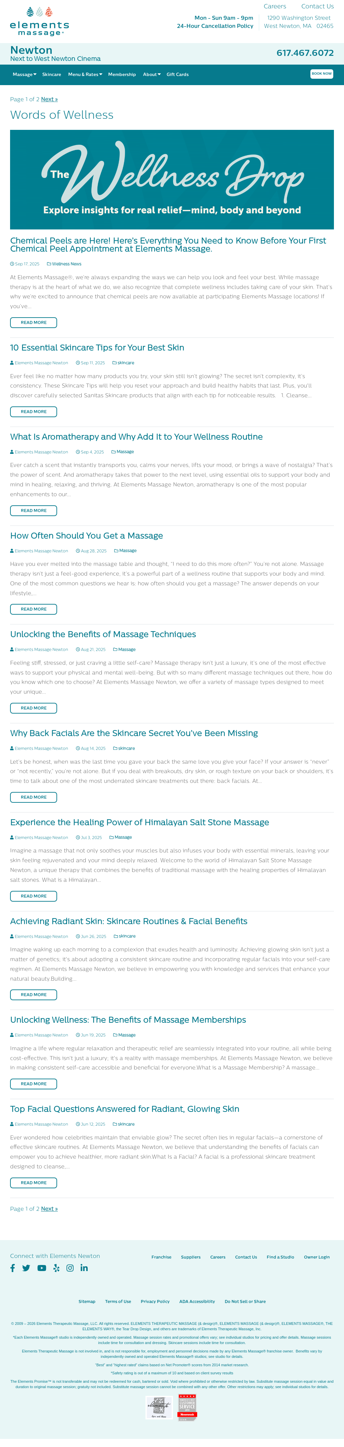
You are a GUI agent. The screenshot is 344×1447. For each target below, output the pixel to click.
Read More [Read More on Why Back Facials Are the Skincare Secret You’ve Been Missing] (34, 798)
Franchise (161, 1258)
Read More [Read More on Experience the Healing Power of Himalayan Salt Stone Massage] (34, 897)
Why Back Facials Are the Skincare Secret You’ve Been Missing (134, 734)
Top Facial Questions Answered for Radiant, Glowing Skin (124, 1110)
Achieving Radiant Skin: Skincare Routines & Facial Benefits (128, 922)
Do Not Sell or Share (245, 1302)
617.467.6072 (305, 53)
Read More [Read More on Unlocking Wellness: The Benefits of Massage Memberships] (34, 1084)
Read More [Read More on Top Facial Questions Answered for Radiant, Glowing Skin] (34, 1183)
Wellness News (64, 264)
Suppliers (191, 1258)
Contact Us (317, 7)
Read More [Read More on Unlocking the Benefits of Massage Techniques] (34, 709)
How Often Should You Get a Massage (86, 537)
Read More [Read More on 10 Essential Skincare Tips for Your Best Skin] (34, 412)
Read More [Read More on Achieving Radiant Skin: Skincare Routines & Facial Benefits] (34, 995)
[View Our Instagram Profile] (70, 1268)
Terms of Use (118, 1302)
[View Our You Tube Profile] (42, 1268)
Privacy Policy (155, 1302)
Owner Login (317, 1258)
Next (49, 100)
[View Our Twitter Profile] (26, 1268)
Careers (275, 7)
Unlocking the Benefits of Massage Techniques (103, 635)
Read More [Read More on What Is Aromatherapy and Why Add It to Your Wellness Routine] (34, 511)
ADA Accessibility (197, 1302)
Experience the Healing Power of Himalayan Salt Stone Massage (139, 823)
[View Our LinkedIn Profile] (84, 1268)
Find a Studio (280, 1258)
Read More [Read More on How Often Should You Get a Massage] (34, 610)
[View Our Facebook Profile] (12, 1268)
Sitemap (87, 1302)
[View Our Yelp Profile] (56, 1268)
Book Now (322, 74)
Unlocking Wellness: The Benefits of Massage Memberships (128, 1021)
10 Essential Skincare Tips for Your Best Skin (97, 349)
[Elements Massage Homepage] (44, 21)
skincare (123, 363)
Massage (123, 452)
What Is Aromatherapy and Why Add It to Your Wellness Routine (136, 438)
